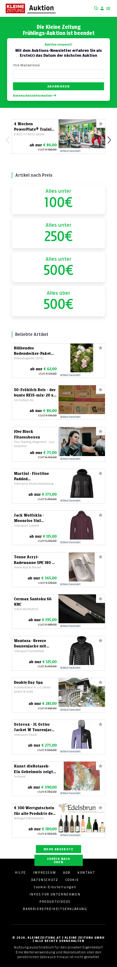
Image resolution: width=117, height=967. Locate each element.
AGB (66, 872)
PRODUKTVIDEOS (55, 901)
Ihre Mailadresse (26, 65)
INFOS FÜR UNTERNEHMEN (55, 894)
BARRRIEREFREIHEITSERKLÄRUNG (55, 908)
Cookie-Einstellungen (55, 887)
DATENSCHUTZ (44, 879)
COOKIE (72, 879)
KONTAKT (86, 872)
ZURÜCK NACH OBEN (58, 860)
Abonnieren (58, 86)
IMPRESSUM (44, 872)
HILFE (20, 872)
